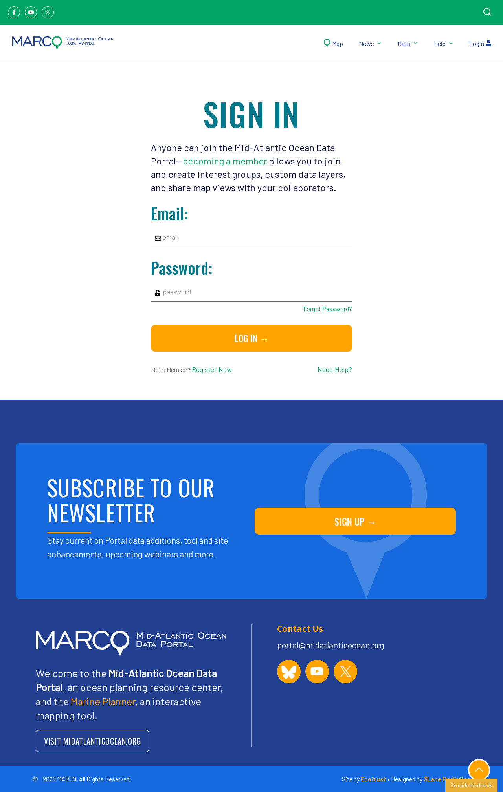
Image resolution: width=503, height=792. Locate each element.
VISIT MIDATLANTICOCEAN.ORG (92, 741)
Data (408, 43)
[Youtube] (31, 12)
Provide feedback (471, 785)
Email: (169, 213)
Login (480, 43)
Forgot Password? (327, 308)
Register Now (212, 369)
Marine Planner (103, 701)
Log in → (252, 338)
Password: (181, 268)
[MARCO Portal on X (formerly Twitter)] (345, 671)
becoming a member (225, 160)
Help (443, 43)
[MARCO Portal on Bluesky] (289, 671)
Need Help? (335, 369)
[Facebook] (14, 12)
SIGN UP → (355, 521)
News (370, 43)
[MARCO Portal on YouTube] (317, 671)
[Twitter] (48, 12)
